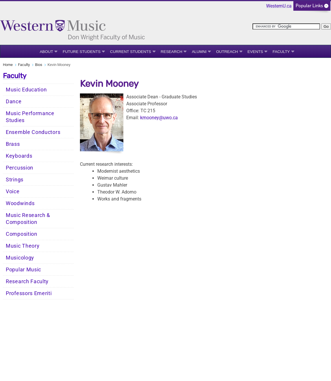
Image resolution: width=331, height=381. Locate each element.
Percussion (19, 168)
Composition (21, 234)
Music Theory (22, 246)
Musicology (20, 258)
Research (171, 51)
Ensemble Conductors (33, 132)
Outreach (227, 51)
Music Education (26, 90)
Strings (14, 180)
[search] (286, 26)
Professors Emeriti (29, 293)
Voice (13, 191)
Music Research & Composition (28, 218)
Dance (14, 101)
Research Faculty (27, 281)
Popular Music (23, 270)
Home (8, 64)
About (46, 51)
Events (255, 51)
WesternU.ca (279, 6)
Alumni (199, 51)
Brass (13, 144)
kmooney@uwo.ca (159, 117)
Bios (38, 64)
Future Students (81, 51)
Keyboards (19, 156)
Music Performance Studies (30, 117)
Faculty (281, 51)
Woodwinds (20, 203)
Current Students (130, 51)
